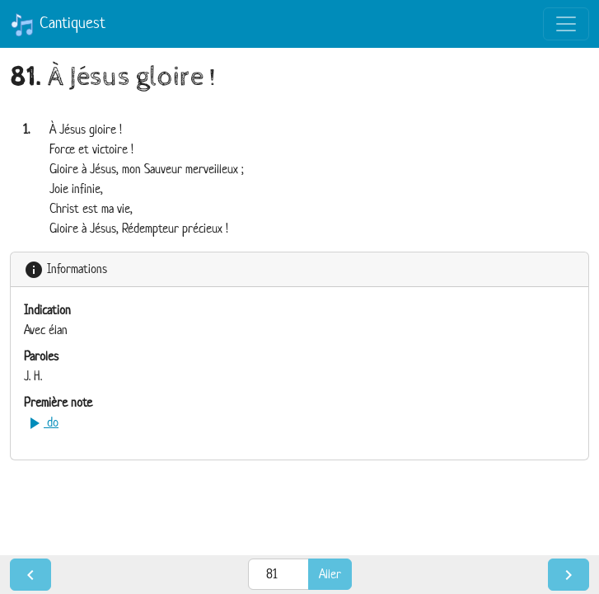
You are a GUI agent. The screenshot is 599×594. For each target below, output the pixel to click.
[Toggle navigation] (566, 23)
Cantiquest (57, 24)
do (41, 422)
